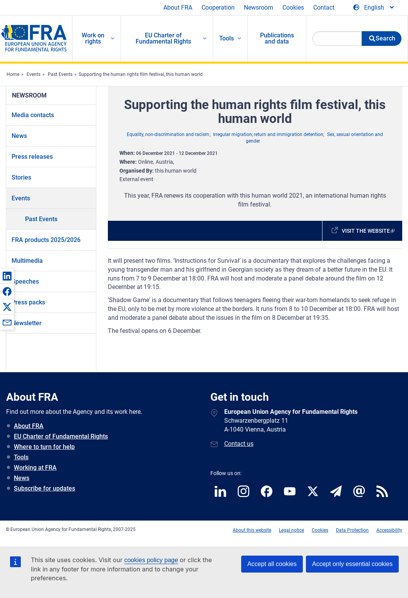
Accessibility (389, 530)
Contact (323, 7)
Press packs (28, 302)
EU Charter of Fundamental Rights (61, 436)
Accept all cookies (272, 564)
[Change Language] (374, 8)
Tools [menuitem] (226, 38)
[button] (7, 276)
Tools (21, 457)
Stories (21, 177)
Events (33, 74)
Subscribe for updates (44, 488)
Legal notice (291, 530)
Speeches (25, 281)
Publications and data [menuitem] (277, 38)
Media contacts (33, 115)
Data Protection (352, 530)
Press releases (32, 156)
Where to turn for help (44, 446)
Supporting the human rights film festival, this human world (141, 74)
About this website (252, 530)
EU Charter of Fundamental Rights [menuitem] (163, 38)
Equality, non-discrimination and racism (168, 134)
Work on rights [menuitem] (93, 38)
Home (13, 74)
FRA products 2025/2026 (46, 240)
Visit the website (366, 231)
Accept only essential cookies (352, 564)
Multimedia (27, 260)
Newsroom (258, 7)
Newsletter (27, 323)
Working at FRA (35, 467)
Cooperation (218, 7)
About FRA (177, 7)
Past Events (60, 74)
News (19, 135)
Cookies (293, 7)
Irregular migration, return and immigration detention (268, 134)
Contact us (239, 443)
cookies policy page (151, 560)
